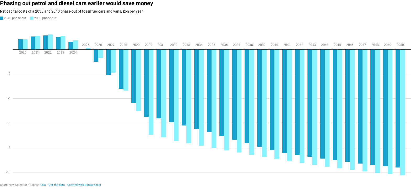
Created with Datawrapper (84, 185)
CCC (43, 185)
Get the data (56, 185)
